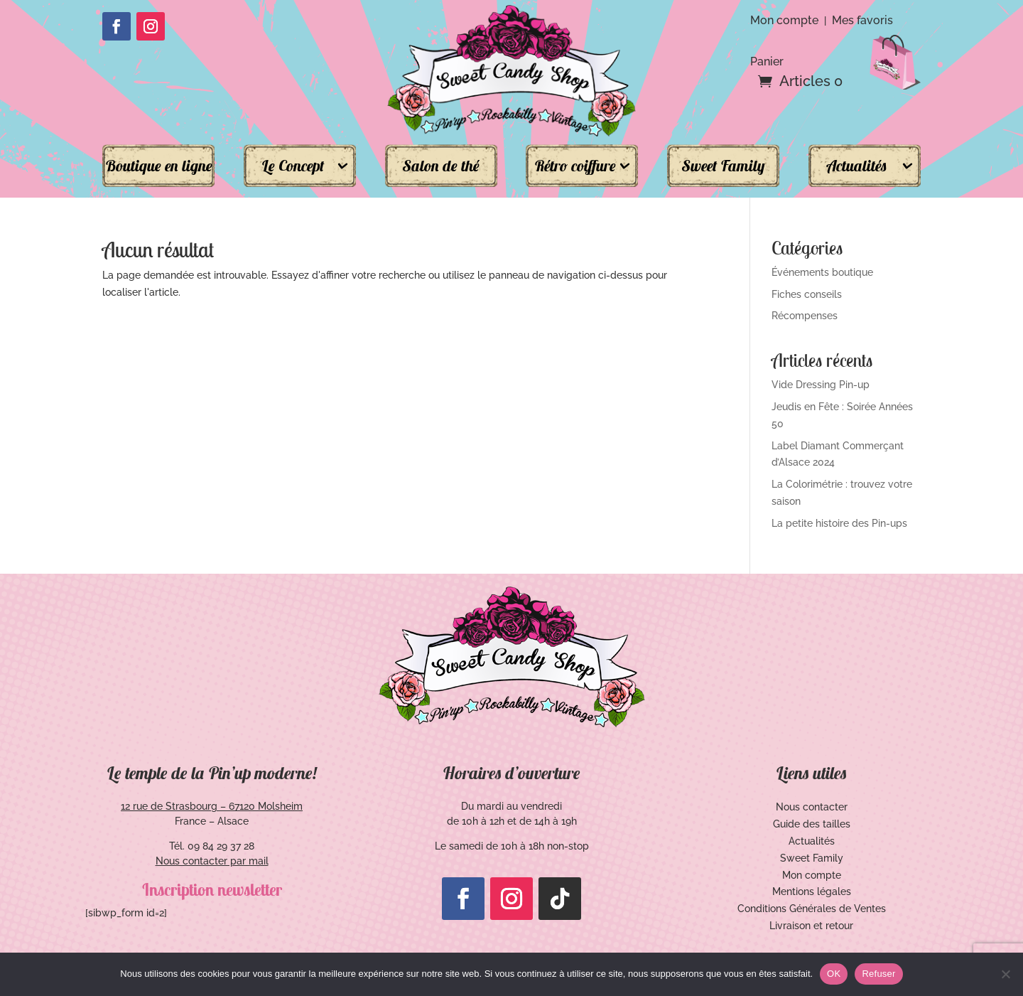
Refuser (878, 973)
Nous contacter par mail (212, 861)
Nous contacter (812, 807)
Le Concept (292, 166)
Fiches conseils (807, 294)
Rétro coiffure (575, 166)
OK (833, 973)
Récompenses (805, 315)
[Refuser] (1005, 974)
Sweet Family (723, 166)
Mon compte (784, 20)
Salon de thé (441, 166)
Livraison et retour (811, 925)
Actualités (857, 166)
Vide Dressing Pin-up (821, 384)
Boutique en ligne (158, 166)
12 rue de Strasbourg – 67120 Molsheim (212, 806)
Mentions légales (811, 891)
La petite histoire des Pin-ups (839, 523)
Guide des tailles (811, 824)
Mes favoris (862, 20)
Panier (767, 61)
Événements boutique (822, 272)
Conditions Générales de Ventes (811, 908)
